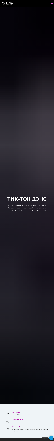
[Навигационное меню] (52, 3)
